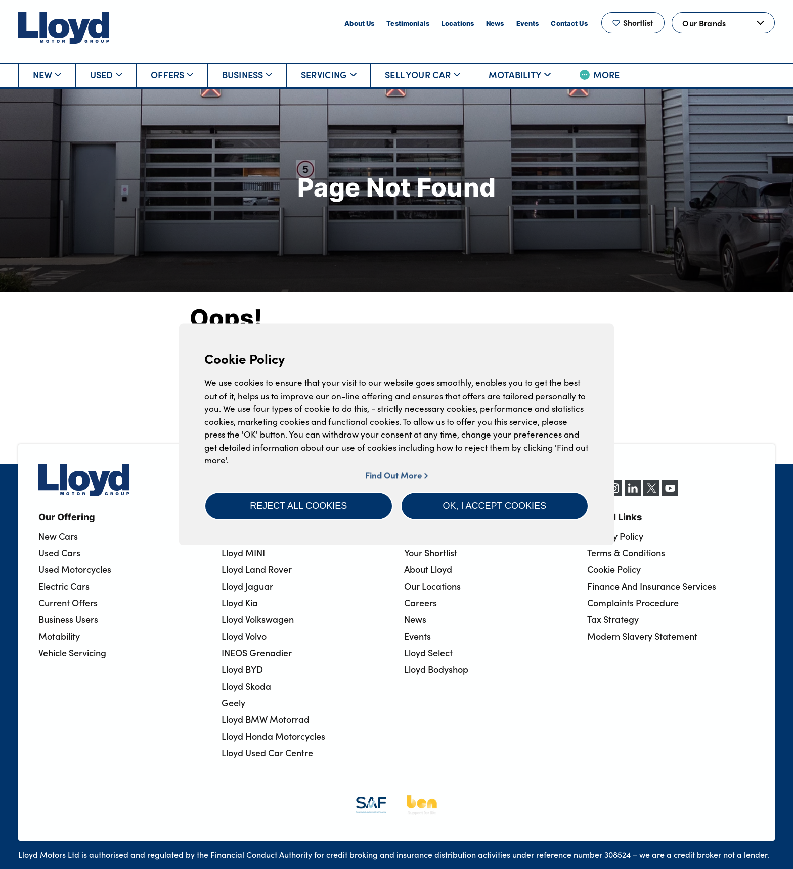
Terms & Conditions (626, 552)
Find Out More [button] (396, 475)
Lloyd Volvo (244, 636)
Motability (520, 74)
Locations (458, 23)
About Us (359, 23)
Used (106, 74)
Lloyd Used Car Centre (267, 752)
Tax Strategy (613, 619)
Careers (420, 602)
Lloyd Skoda (246, 686)
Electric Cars (64, 586)
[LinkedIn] (633, 493)
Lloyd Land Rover (257, 569)
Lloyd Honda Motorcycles (273, 736)
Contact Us (569, 23)
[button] (298, 506)
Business (247, 74)
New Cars (58, 536)
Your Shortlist (430, 552)
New (47, 74)
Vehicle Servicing (72, 652)
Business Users (68, 619)
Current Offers (68, 602)
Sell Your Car (422, 74)
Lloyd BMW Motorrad (266, 719)
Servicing (329, 74)
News (495, 23)
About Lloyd (428, 569)
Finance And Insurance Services (651, 586)
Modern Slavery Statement (642, 636)
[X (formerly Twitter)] (651, 493)
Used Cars (59, 552)
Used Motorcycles (74, 569)
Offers (172, 74)
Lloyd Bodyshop (436, 669)
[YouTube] (670, 493)
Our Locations (432, 586)
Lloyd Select (428, 652)
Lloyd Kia (240, 602)
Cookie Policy (614, 569)
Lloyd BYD (242, 669)
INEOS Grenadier (257, 652)
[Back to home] (63, 28)
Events (527, 23)
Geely (233, 702)
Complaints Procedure (633, 602)
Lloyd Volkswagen (258, 619)
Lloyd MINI (243, 552)
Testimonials (407, 23)
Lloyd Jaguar (247, 586)
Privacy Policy (615, 536)
